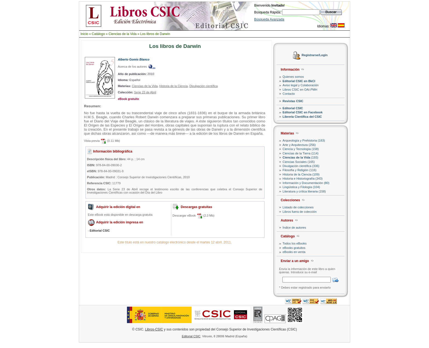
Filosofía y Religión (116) (300, 170)
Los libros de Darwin (155, 34)
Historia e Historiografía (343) (303, 178)
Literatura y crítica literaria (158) (304, 191)
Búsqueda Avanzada (269, 19)
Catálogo (98, 34)
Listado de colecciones (298, 207)
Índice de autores (294, 227)
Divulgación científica (203, 86)
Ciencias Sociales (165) (299, 161)
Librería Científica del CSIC (302, 116)
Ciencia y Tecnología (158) (301, 149)
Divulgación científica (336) (301, 166)
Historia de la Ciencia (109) (301, 174)
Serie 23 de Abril (145, 92)
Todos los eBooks (295, 243)
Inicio (84, 34)
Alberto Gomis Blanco (134, 59)
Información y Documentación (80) (306, 183)
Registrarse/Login (314, 55)
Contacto (289, 93)
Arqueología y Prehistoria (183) (304, 140)
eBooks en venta (294, 252)
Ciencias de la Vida (123, 34)
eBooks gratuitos (294, 247)
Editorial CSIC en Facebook (303, 112)
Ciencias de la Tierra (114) (300, 153)
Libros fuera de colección (300, 211)
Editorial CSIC (293, 108)
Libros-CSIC (154, 329)
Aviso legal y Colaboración (301, 85)
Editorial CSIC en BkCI (299, 81)
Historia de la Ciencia (173, 86)
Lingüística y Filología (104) (301, 187)
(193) (300, 157)
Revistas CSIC (293, 101)
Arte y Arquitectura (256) (299, 144)
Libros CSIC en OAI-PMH (300, 89)
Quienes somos (293, 76)
